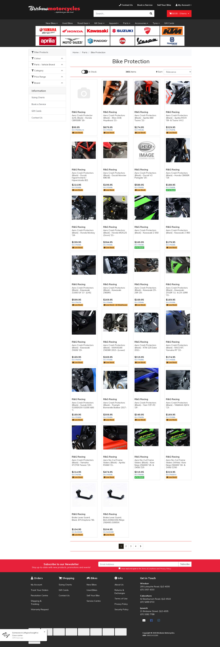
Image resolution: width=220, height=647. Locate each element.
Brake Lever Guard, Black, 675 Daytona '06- (83, 518)
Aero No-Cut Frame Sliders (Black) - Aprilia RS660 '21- (114, 462)
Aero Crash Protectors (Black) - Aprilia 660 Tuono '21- (145, 118)
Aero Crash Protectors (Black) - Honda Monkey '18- (83, 233)
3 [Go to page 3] (130, 546)
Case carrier (17, 635)
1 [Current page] (121, 546)
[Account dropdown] (182, 5)
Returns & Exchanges (120, 591)
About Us (119, 584)
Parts (126, 23)
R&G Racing (78, 111)
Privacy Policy (121, 604)
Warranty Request (40, 609)
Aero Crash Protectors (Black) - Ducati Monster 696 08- (114, 175)
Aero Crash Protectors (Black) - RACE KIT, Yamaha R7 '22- (177, 347)
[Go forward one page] (140, 546)
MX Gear (98, 23)
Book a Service (39, 104)
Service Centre (94, 601)
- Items (178, 13)
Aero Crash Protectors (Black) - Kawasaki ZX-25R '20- (146, 290)
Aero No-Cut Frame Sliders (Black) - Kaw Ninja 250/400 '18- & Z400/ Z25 (144, 464)
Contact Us (37, 117)
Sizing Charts (38, 97)
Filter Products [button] (40, 52)
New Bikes (51, 23)
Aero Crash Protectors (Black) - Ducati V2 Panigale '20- (145, 175)
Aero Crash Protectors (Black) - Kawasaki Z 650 (146, 231)
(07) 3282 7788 (147, 614)
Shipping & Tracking (36, 602)
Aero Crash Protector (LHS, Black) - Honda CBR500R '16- (82, 118)
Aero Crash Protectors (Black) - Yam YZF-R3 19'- (145, 405)
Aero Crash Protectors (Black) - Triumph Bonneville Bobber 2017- (115, 405)
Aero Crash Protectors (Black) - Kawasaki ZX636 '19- (83, 347)
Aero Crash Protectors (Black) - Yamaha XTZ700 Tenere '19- (83, 462)
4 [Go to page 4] (135, 546)
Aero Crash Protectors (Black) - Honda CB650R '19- (177, 175)
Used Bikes (67, 23)
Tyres (155, 23)
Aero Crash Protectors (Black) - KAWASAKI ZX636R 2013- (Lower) (114, 347)
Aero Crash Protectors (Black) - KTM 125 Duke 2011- (146, 347)
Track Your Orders (39, 590)
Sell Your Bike (93, 595)
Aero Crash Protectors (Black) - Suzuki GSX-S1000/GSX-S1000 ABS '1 (83, 406)
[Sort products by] (178, 71)
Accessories (140, 23)
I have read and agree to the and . (145, 568)
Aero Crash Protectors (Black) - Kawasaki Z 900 (178, 231)
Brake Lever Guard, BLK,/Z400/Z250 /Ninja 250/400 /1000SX (113, 520)
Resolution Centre (39, 595)
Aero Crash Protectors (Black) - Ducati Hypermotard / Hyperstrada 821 (83, 177)
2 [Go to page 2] (126, 546)
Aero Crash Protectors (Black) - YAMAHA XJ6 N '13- (177, 405)
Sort (159, 71)
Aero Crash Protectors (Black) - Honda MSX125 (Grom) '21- (115, 233)
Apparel (113, 23)
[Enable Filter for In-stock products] (89, 71)
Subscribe (185, 564)
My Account (36, 584)
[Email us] (143, 620)
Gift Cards (169, 23)
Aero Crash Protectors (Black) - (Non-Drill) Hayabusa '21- (114, 118)
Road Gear (83, 23)
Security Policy (121, 609)
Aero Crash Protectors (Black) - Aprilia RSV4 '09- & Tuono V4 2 (177, 118)
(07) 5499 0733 (147, 602)
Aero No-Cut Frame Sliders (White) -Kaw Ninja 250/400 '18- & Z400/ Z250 (176, 464)
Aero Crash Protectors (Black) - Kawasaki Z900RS (114, 290)
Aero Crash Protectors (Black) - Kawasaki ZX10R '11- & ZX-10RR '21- (177, 291)
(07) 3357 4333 (147, 589)
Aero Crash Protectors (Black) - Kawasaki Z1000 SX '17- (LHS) (83, 290)
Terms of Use (121, 598)
